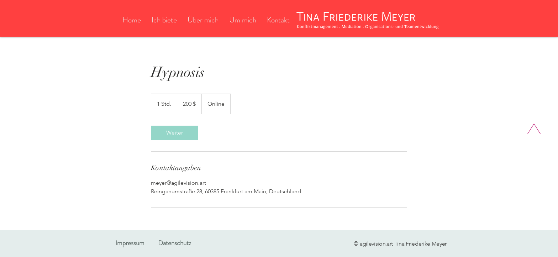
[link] (174, 133)
